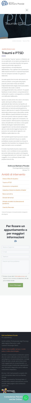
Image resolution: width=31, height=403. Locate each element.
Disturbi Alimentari (8, 197)
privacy (18, 349)
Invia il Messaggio (15, 285)
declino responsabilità (8, 349)
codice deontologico (12, 351)
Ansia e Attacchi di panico (10, 178)
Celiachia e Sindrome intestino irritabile (14, 190)
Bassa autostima (7, 194)
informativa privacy (20, 276)
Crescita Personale (8, 207)
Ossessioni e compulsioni (10, 186)
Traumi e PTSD (7, 182)
